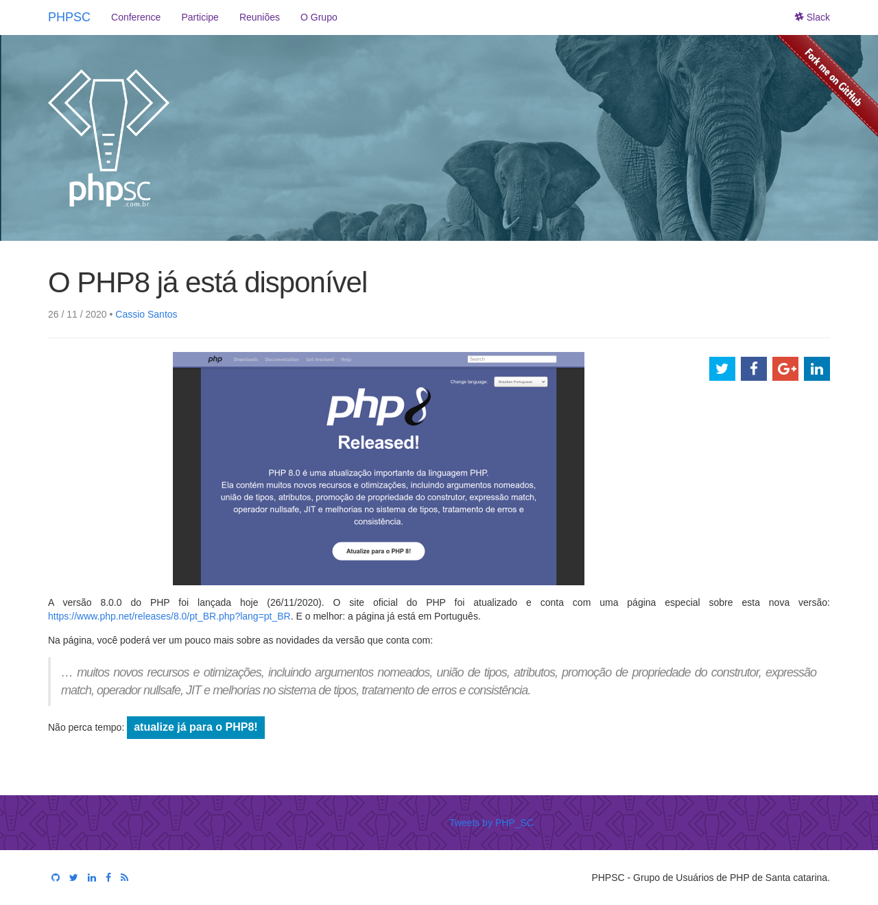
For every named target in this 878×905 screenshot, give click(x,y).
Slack (812, 17)
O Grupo (318, 17)
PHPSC (69, 17)
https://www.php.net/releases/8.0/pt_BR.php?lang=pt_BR (169, 616)
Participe (199, 17)
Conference (136, 17)
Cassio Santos (146, 314)
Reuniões (259, 17)
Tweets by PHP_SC (491, 822)
